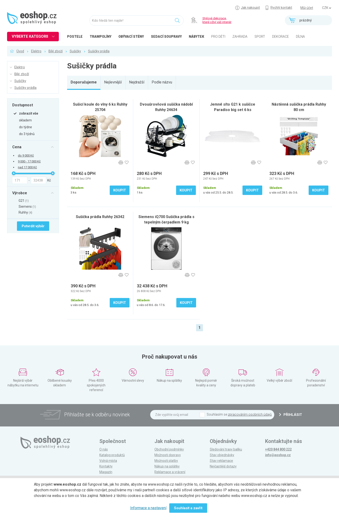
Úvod (20, 51)
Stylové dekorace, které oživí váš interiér (216, 20)
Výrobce (19, 193)
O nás (103, 449)
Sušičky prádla (98, 51)
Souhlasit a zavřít (188, 508)
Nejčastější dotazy (223, 466)
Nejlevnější (113, 82)
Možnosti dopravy (167, 455)
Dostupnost (22, 105)
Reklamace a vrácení (169, 472)
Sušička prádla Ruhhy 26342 (100, 217)
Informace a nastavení (148, 508)
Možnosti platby (166, 461)
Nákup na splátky (167, 466)
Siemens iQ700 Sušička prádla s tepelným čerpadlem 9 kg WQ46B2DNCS (166, 222)
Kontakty (106, 466)
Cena (16, 147)
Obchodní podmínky (169, 449)
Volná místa (108, 461)
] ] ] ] (326, 8)
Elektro (36, 51)
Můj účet (306, 8)
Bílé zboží (55, 51)
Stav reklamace (221, 461)
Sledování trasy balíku (226, 449)
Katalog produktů (112, 455)
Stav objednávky (222, 455)
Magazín (105, 472)
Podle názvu (162, 82)
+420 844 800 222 (278, 449)
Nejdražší (136, 82)
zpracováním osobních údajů (250, 414)
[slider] (14, 173)
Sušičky (75, 51)
